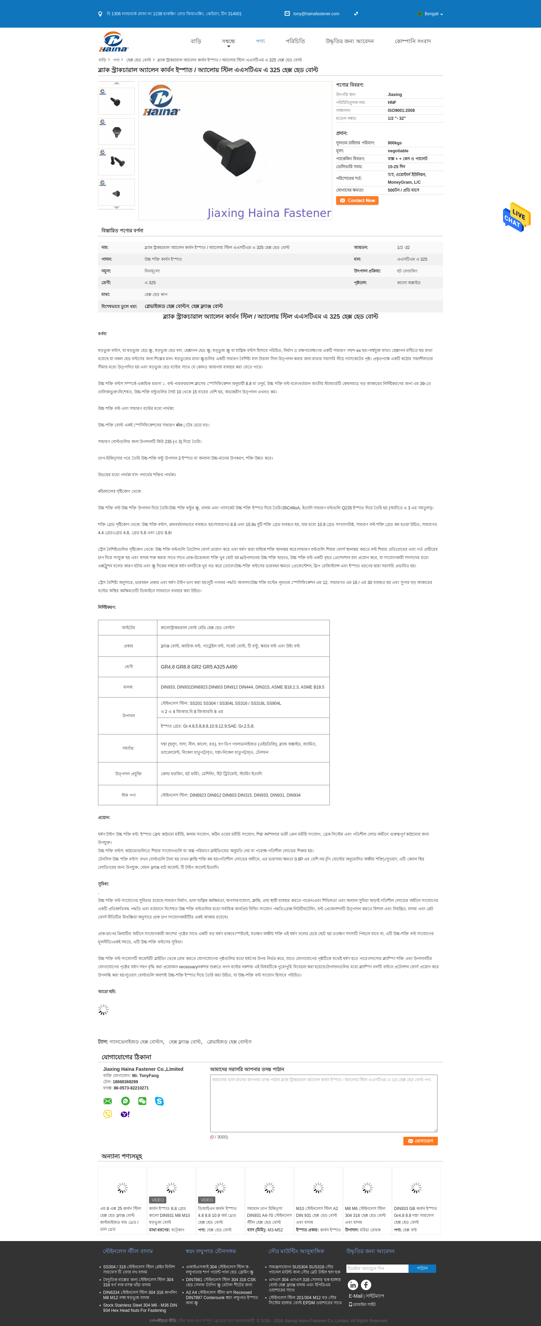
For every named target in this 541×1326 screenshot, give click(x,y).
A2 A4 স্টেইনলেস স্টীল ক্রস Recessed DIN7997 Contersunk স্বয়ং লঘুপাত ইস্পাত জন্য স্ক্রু (222, 1297)
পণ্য (260, 41)
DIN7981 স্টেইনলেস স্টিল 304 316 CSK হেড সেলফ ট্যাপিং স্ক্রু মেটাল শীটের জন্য (221, 1282)
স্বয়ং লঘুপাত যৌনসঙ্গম (211, 1251)
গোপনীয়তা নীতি (162, 1320)
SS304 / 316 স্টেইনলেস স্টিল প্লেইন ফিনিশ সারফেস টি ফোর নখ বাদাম (139, 1270)
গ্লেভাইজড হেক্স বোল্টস (229, 1042)
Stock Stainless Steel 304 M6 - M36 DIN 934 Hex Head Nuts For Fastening (140, 1308)
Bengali (434, 13)
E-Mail (356, 1296)
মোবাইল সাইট (362, 1304)
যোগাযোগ (344, 200)
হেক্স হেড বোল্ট (138, 60)
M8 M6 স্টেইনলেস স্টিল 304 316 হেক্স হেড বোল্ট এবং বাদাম (365, 1215)
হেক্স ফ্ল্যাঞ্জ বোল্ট (185, 1042)
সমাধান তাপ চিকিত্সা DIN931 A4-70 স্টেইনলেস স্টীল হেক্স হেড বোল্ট (269, 1215)
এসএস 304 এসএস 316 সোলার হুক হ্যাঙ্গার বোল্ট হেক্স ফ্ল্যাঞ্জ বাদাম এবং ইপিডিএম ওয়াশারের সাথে (305, 1285)
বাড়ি (196, 41)
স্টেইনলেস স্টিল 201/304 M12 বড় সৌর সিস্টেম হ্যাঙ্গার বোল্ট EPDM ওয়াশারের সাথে (305, 1300)
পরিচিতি (295, 41)
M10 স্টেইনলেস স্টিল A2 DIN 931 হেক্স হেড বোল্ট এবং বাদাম (317, 1215)
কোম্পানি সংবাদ (413, 41)
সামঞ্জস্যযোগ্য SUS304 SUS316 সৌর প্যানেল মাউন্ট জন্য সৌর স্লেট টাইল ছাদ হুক (304, 1270)
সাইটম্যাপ (375, 1296)
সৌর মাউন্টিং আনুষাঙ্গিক (296, 1251)
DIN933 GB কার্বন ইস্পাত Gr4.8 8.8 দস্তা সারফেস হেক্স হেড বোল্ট (415, 1215)
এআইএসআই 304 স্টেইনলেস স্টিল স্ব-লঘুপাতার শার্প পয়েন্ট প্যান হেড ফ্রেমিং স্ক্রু (220, 1270)
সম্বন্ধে (228, 41)
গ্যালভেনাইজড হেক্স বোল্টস (136, 1042)
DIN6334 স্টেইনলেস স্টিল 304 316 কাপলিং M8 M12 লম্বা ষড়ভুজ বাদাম (140, 1295)
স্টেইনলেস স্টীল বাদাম (128, 1251)
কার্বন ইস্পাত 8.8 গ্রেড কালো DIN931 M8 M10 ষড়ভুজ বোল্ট (169, 1215)
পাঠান (422, 1268)
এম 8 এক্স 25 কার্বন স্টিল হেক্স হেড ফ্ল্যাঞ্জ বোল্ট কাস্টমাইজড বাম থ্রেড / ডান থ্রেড (120, 1219)
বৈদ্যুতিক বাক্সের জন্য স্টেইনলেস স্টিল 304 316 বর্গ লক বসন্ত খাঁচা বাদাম (138, 1282)
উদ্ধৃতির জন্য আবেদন (350, 41)
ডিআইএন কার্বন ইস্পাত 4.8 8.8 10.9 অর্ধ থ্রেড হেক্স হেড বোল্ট (217, 1215)
